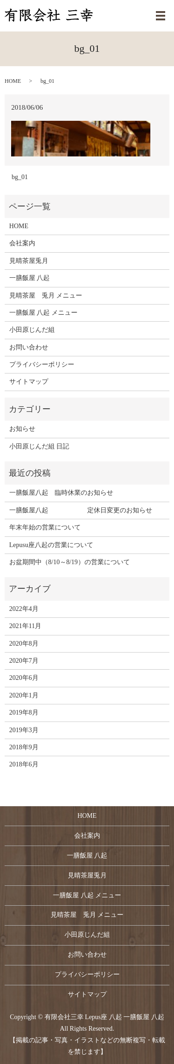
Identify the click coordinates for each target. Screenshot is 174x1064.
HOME (13, 81)
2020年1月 (24, 695)
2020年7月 (24, 660)
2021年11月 (25, 625)
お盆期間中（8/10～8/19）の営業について (69, 562)
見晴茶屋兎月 (28, 260)
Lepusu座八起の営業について (51, 544)
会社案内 (22, 243)
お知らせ (22, 428)
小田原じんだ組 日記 (39, 446)
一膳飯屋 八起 (29, 277)
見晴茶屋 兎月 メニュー (46, 295)
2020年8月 (24, 643)
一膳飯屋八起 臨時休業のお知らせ (61, 492)
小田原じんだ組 (32, 329)
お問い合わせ (28, 347)
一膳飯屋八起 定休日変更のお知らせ (80, 510)
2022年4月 (24, 608)
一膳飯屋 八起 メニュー (43, 312)
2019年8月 (24, 712)
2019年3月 (24, 730)
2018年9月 (24, 747)
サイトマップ (28, 381)
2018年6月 (24, 764)
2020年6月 (24, 677)
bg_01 (20, 177)
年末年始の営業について (45, 527)
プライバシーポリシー (41, 364)
